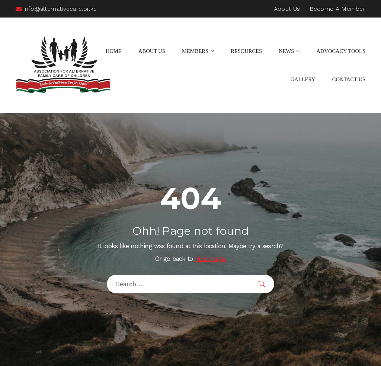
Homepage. (210, 258)
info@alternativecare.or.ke (56, 8)
